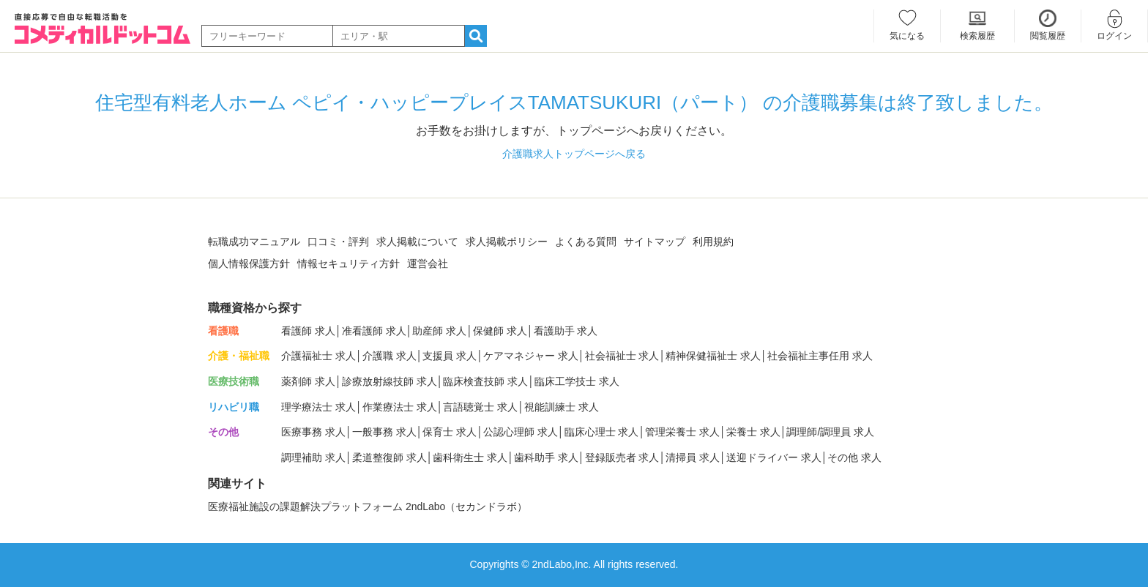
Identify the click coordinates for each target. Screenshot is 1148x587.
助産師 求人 (439, 331)
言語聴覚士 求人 (480, 407)
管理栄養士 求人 (682, 432)
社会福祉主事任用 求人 (820, 356)
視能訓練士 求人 (561, 407)
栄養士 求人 (753, 432)
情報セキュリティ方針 (348, 263)
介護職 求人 (389, 356)
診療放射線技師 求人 (389, 381)
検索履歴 (977, 36)
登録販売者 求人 (622, 457)
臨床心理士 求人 (601, 432)
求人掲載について (417, 241)
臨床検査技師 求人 (485, 381)
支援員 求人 (449, 356)
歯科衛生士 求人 (470, 457)
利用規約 (713, 241)
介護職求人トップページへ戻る (574, 154)
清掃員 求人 (693, 457)
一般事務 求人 (384, 432)
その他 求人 (854, 457)
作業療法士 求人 (399, 407)
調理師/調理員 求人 (830, 432)
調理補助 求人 (313, 457)
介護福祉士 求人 (318, 356)
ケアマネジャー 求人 (530, 356)
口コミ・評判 (338, 241)
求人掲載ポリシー (507, 241)
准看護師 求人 (374, 331)
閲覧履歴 (1047, 36)
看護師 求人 (308, 331)
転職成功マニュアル (254, 241)
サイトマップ (654, 241)
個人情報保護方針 (249, 263)
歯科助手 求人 (546, 457)
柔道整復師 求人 (389, 457)
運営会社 (427, 263)
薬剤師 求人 (308, 381)
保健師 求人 (500, 331)
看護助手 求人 (566, 331)
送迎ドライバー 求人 (773, 457)
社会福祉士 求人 (622, 356)
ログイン (1114, 36)
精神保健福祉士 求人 (713, 356)
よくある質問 (585, 241)
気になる (907, 36)
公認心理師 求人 (520, 432)
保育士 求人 (449, 432)
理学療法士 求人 (318, 407)
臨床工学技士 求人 (576, 381)
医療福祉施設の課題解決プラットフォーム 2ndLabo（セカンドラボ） (367, 506)
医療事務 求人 (313, 432)
